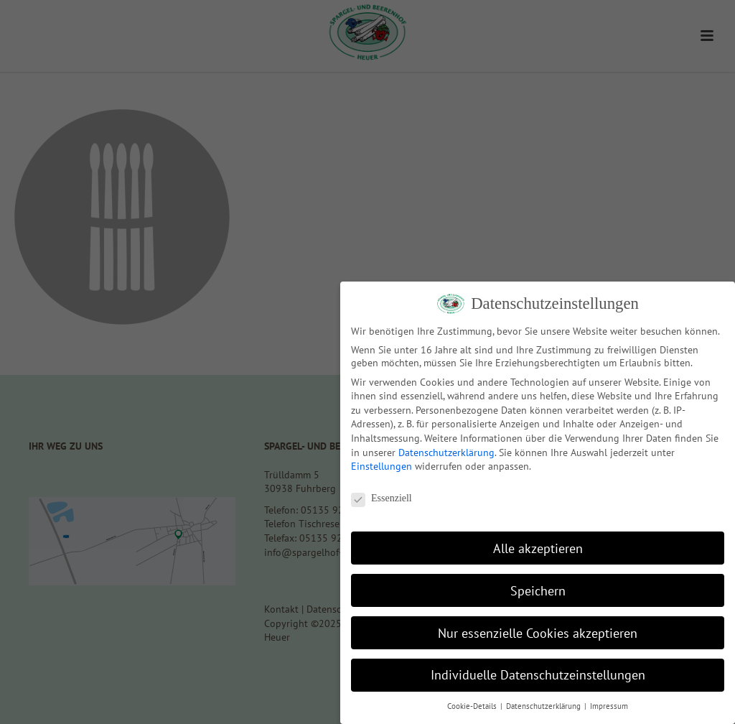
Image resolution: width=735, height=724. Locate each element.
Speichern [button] (538, 591)
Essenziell (381, 498)
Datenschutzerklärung (446, 452)
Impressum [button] (609, 706)
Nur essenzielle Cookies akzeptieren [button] (537, 633)
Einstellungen (381, 466)
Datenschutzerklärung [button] (544, 706)
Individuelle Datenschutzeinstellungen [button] (538, 675)
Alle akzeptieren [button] (538, 548)
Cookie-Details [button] (473, 706)
